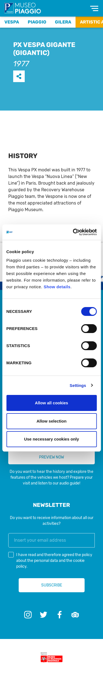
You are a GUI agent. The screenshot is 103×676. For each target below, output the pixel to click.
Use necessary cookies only (51, 439)
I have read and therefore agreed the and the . (54, 560)
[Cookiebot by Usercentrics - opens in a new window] (73, 232)
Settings (78, 385)
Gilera (63, 22)
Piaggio (37, 22)
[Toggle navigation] (94, 8)
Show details (57, 286)
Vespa (11, 22)
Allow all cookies (51, 402)
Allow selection (51, 421)
